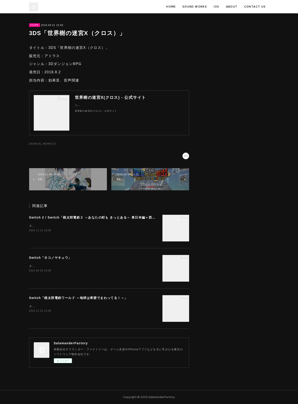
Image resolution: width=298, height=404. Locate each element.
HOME (171, 6)
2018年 (34, 25)
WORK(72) (49, 144)
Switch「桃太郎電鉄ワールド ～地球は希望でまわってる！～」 (78, 298)
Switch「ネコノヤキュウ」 (50, 257)
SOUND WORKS (194, 6)
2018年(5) (35, 144)
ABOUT (232, 6)
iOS (216, 6)
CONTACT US (255, 6)
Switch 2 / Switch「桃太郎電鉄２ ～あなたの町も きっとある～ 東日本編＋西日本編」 (97, 217)
